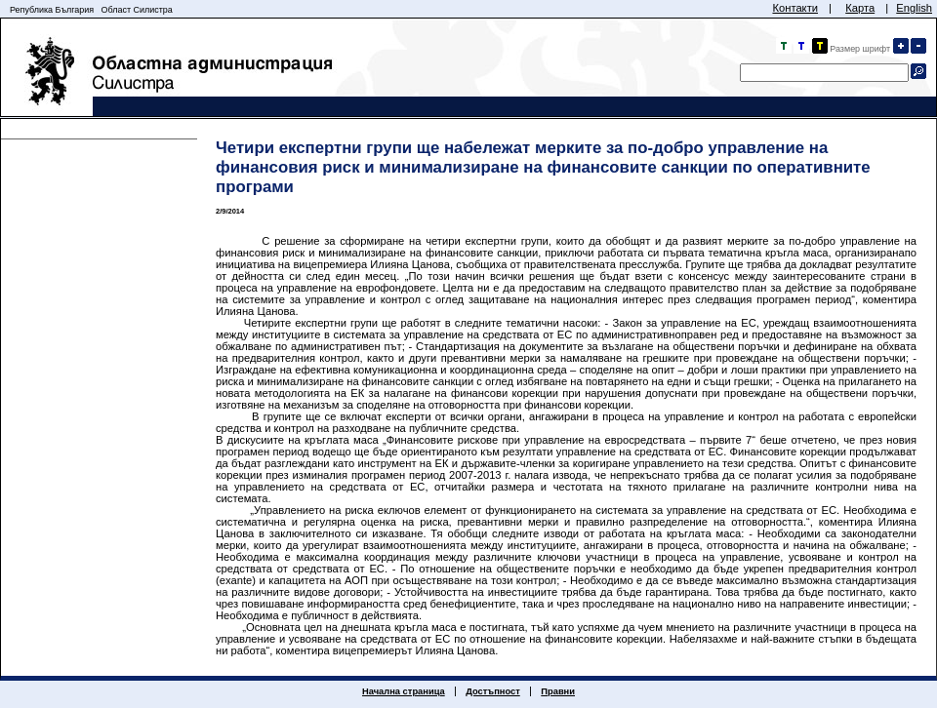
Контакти (795, 8)
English (914, 8)
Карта (860, 8)
